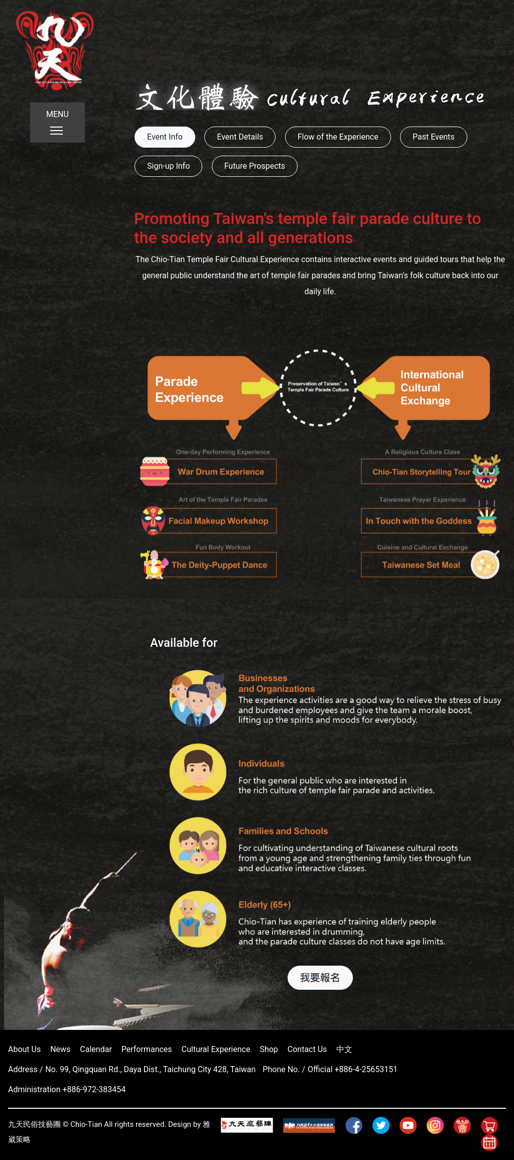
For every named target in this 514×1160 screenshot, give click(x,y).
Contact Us (307, 1049)
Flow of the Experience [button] (338, 137)
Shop (269, 1049)
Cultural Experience (216, 1049)
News (60, 1049)
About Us (24, 1049)
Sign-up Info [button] (168, 166)
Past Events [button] (434, 137)
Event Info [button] (165, 137)
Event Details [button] (240, 137)
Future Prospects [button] (254, 166)
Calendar (95, 1049)
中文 (344, 1049)
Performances (146, 1049)
